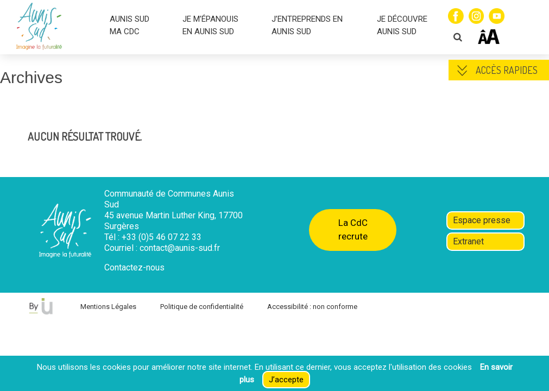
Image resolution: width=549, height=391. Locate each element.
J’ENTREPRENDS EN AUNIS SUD (307, 25)
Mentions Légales (108, 306)
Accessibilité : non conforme (312, 306)
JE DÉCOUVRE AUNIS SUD (402, 25)
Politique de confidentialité (201, 306)
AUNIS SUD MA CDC (129, 25)
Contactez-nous (134, 267)
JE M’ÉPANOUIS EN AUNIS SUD (210, 25)
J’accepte (286, 379)
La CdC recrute (353, 229)
